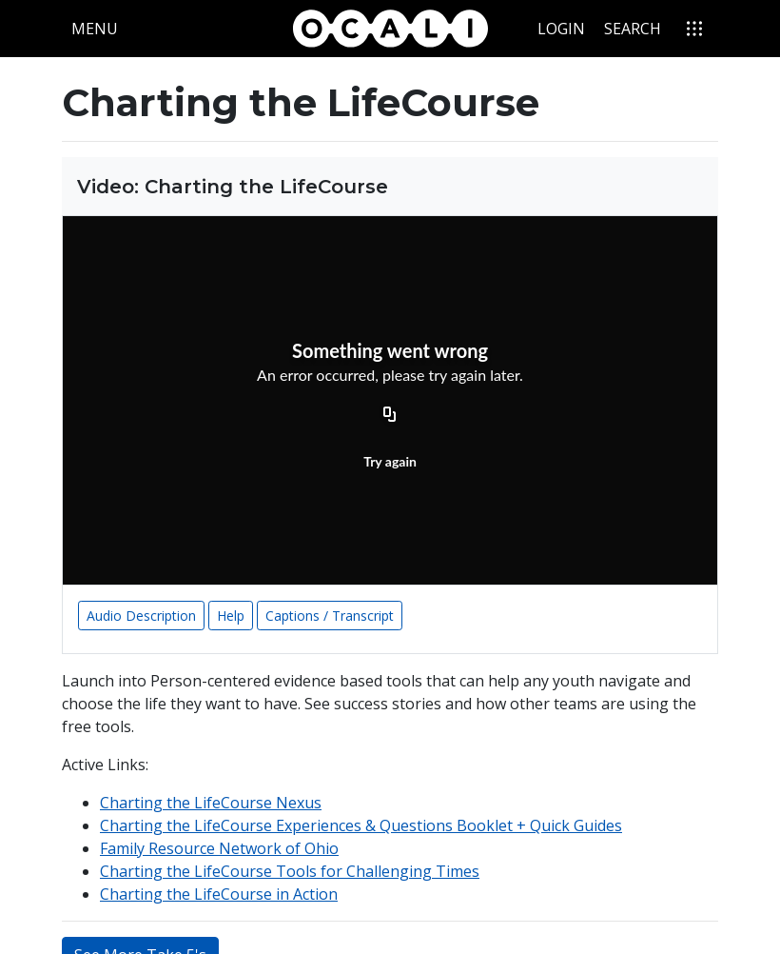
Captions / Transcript (329, 615)
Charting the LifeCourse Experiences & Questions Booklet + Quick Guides (361, 825)
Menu (98, 27)
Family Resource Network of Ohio (219, 848)
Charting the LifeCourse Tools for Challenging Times (289, 871)
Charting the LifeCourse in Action (219, 894)
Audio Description (141, 615)
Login (561, 28)
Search (632, 28)
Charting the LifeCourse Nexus (211, 802)
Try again (390, 461)
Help (230, 615)
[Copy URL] (390, 416)
